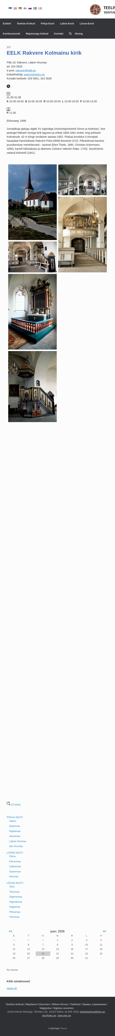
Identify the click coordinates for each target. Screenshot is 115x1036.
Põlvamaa (14, 911)
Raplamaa (14, 831)
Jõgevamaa (15, 896)
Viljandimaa (15, 901)
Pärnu (12, 856)
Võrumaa (14, 916)
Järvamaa (14, 836)
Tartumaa (14, 891)
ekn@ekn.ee (49, 1015)
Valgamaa (14, 906)
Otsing (76, 33)
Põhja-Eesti (47, 23)
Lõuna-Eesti (87, 23)
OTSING (14, 804)
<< (10, 931)
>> (104, 931)
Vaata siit (12, 988)
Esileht (7, 23)
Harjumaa (14, 826)
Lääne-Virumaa (17, 841)
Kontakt (58, 33)
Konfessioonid (11, 33)
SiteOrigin (55, 1028)
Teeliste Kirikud (26, 23)
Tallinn (12, 821)
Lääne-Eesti (67, 23)
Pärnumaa (15, 861)
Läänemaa (15, 866)
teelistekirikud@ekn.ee (92, 1011)
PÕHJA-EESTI (15, 817)
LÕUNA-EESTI (15, 883)
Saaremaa (15, 871)
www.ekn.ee (64, 1015)
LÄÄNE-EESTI (15, 852)
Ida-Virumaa (16, 846)
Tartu (12, 886)
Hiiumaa (13, 876)
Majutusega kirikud (37, 33)
